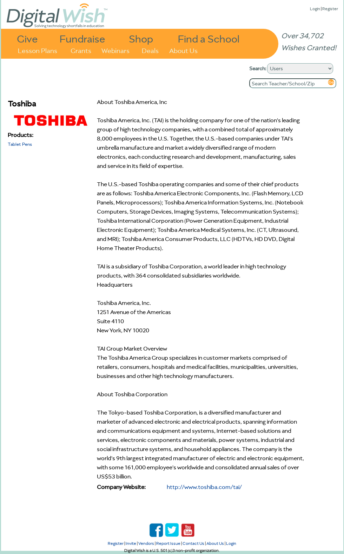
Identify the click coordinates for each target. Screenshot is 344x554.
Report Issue (168, 543)
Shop (141, 38)
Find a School (208, 38)
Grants (81, 50)
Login (315, 9)
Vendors (146, 543)
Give (27, 38)
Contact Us (193, 543)
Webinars (115, 50)
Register (330, 9)
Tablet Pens (20, 144)
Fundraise (82, 38)
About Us (183, 50)
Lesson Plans (37, 50)
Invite (131, 543)
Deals (150, 50)
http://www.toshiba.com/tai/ (204, 487)
